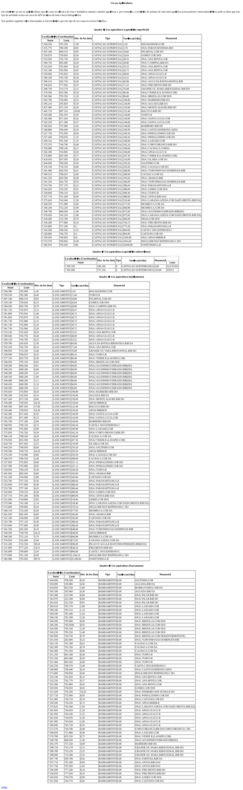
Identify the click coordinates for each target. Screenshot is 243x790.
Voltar (4, 787)
